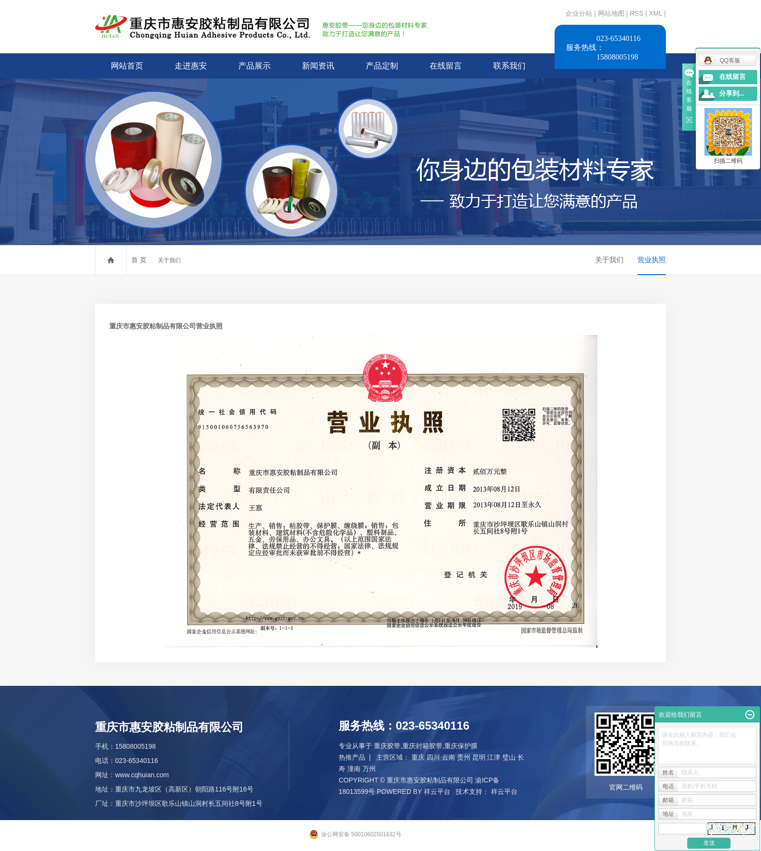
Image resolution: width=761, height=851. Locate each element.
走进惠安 (191, 65)
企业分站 (579, 13)
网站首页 (127, 65)
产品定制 (382, 65)
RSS (637, 13)
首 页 (138, 260)
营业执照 (651, 260)
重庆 (418, 757)
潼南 (354, 768)
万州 (369, 768)
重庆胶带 (387, 746)
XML (655, 13)
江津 (493, 757)
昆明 (479, 757)
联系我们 (509, 65)
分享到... (731, 93)
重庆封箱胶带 (422, 746)
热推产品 (352, 757)
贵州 (463, 757)
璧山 (509, 757)
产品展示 (254, 65)
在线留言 (445, 65)
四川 (433, 757)
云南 (448, 757)
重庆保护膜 (461, 746)
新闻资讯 (318, 65)
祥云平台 (437, 791)
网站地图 (612, 13)
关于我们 (169, 260)
